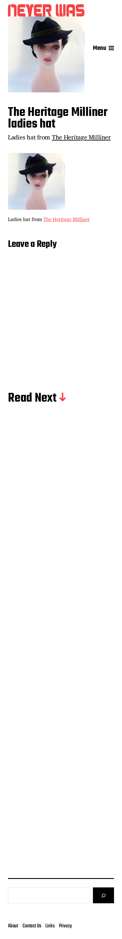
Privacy (65, 926)
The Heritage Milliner (81, 137)
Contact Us (32, 926)
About (13, 926)
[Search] (103, 895)
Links (49, 926)
